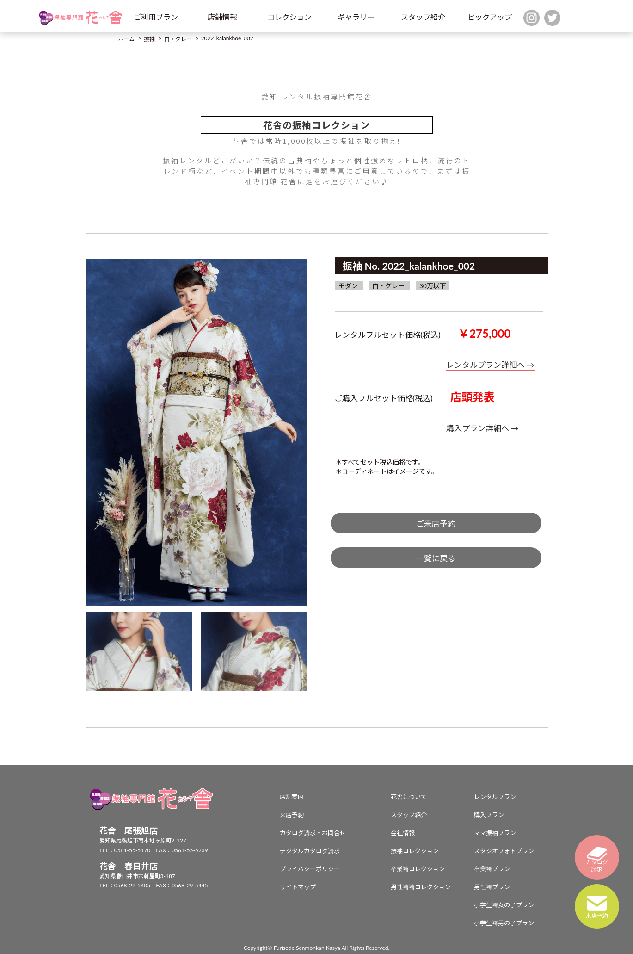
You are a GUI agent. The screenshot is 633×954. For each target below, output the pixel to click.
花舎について (409, 796)
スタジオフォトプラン (504, 851)
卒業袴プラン (492, 869)
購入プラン (489, 814)
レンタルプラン (495, 796)
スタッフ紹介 (423, 16)
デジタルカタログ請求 (310, 851)
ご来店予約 (435, 523)
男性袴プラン (492, 887)
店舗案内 (292, 796)
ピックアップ (489, 16)
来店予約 (292, 814)
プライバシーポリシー (310, 869)
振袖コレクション (415, 851)
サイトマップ (298, 887)
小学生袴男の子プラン (504, 923)
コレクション (289, 16)
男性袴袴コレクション (421, 887)
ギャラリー (356, 16)
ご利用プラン (156, 16)
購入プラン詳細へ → (482, 428)
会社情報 (403, 832)
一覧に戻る (435, 558)
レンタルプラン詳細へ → (490, 365)
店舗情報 (222, 16)
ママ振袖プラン (495, 832)
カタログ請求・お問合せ (313, 832)
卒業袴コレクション (418, 869)
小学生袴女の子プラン (504, 905)
